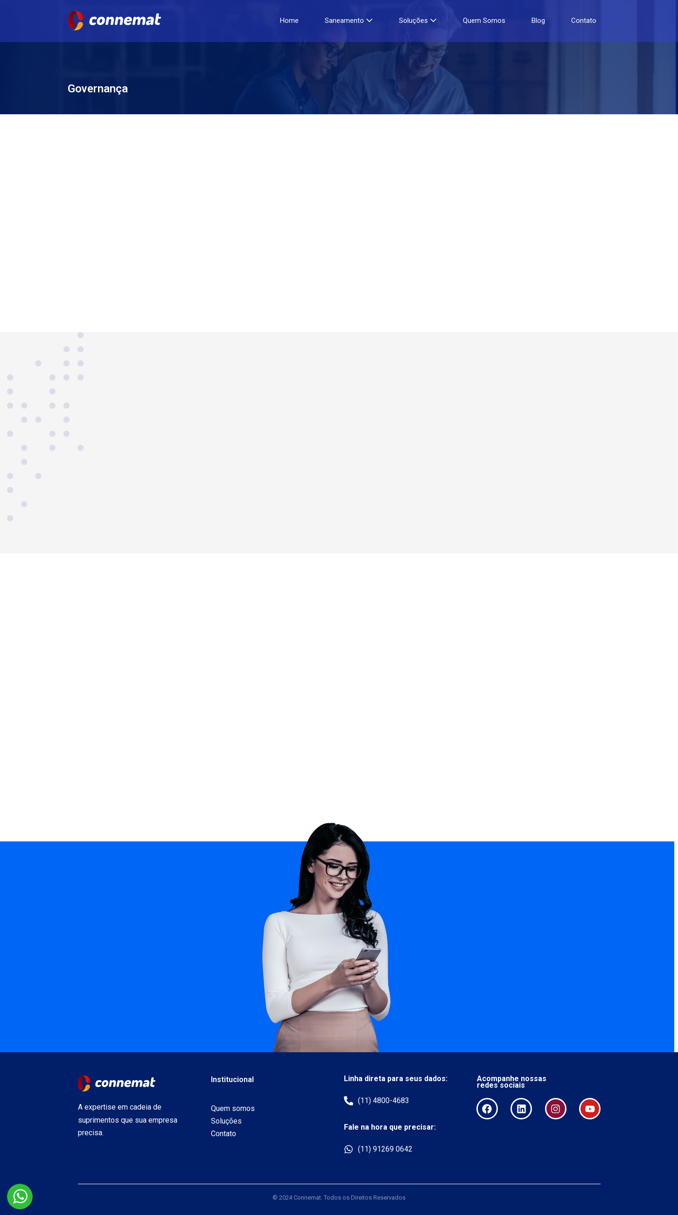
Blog (538, 20)
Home (289, 20)
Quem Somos (484, 20)
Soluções (418, 20)
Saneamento (349, 20)
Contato (583, 20)
